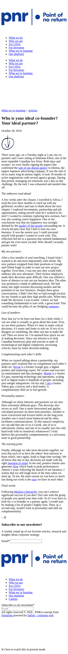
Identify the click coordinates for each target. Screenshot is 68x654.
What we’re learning (20, 50)
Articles (33, 110)
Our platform (16, 54)
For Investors (16, 47)
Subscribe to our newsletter (18, 605)
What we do (16, 37)
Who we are (16, 41)
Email (5, 541)
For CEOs (14, 44)
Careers (13, 598)
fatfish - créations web (40, 615)
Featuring (7, 615)
